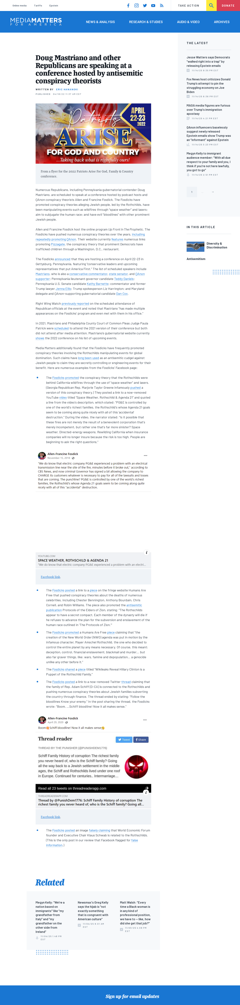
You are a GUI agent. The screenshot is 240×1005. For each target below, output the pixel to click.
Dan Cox (122, 293)
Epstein (53, 5)
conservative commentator (88, 274)
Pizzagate (58, 244)
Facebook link (50, 577)
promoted (72, 378)
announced (62, 259)
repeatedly (43, 239)
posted (70, 590)
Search (212, 5)
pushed (135, 387)
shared (70, 669)
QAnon (71, 239)
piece (93, 590)
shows (40, 338)
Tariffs (38, 5)
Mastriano (43, 274)
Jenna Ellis (63, 289)
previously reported (75, 303)
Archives (222, 22)
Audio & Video (188, 22)
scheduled (61, 328)
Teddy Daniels (124, 279)
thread (126, 682)
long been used (88, 358)
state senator (118, 274)
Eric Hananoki (67, 89)
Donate (228, 5)
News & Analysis (100, 22)
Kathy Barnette (97, 284)
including (138, 234)
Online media (19, 5)
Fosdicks (58, 378)
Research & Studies (146, 22)
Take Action (188, 5)
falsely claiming (99, 830)
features (117, 239)
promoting (58, 239)
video (63, 397)
